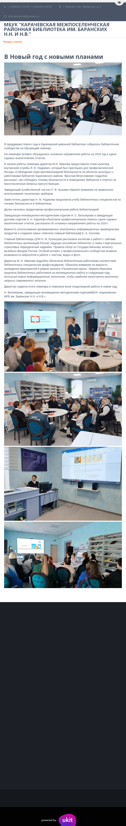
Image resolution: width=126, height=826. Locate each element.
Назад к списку (12, 41)
